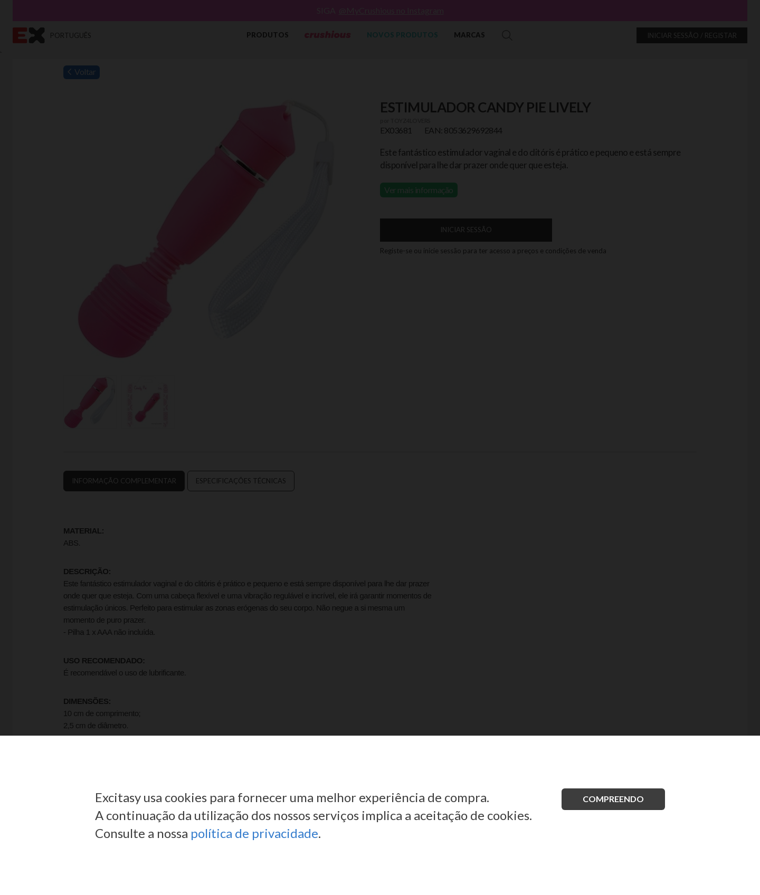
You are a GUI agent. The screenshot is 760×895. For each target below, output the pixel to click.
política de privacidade (254, 833)
